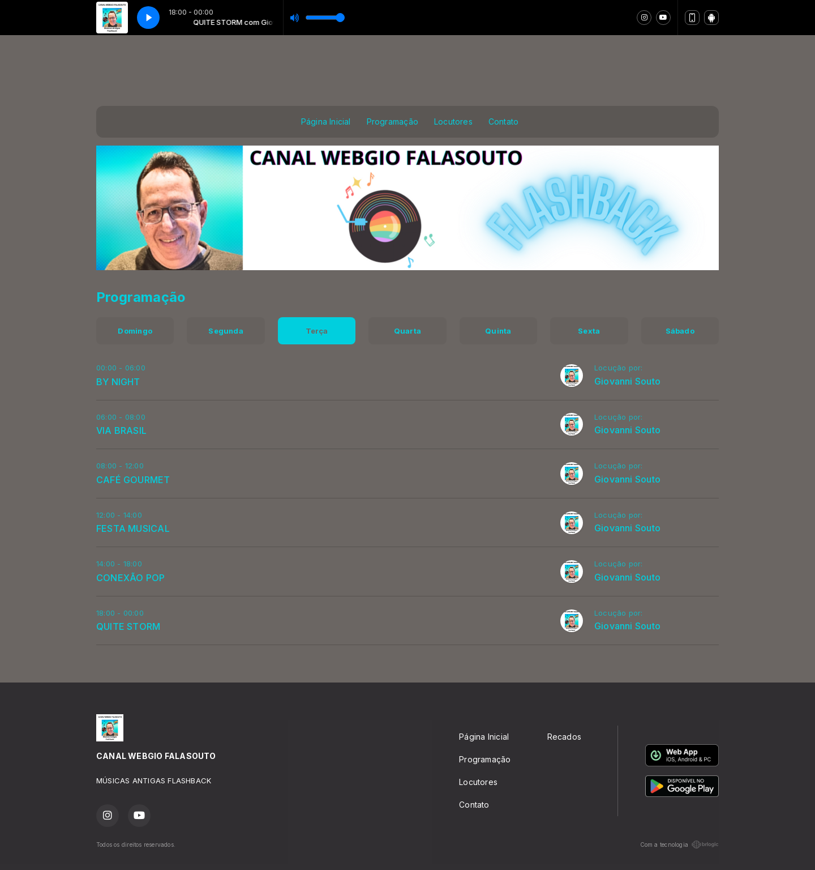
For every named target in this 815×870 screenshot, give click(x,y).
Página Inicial (326, 121)
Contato (503, 121)
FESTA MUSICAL (133, 528)
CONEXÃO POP (130, 577)
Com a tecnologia (679, 844)
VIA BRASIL (121, 430)
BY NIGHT (118, 381)
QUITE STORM (128, 626)
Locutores (453, 121)
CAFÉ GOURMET (133, 479)
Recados (564, 736)
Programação (392, 121)
